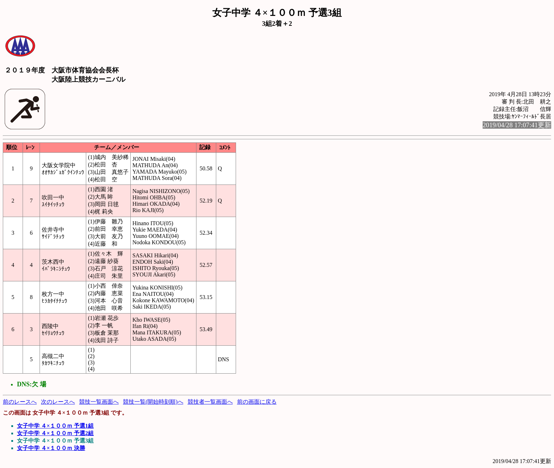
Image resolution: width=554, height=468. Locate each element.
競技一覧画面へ (99, 402)
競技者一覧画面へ (210, 402)
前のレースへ (20, 402)
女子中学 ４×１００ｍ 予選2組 (55, 433)
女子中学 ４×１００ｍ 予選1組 (55, 426)
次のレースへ (58, 402)
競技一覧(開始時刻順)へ (153, 402)
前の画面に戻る (257, 402)
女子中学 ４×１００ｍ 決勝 (51, 448)
